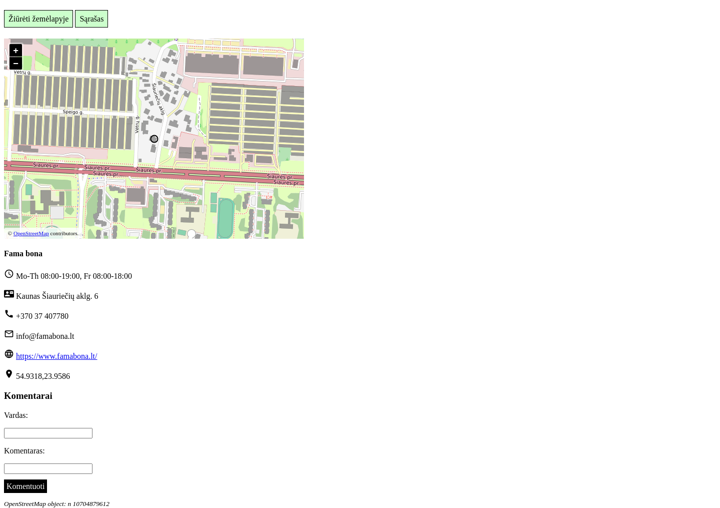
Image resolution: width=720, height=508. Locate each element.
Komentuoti (25, 486)
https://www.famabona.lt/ (57, 356)
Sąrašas (92, 19)
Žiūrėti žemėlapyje (38, 19)
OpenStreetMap (31, 233)
